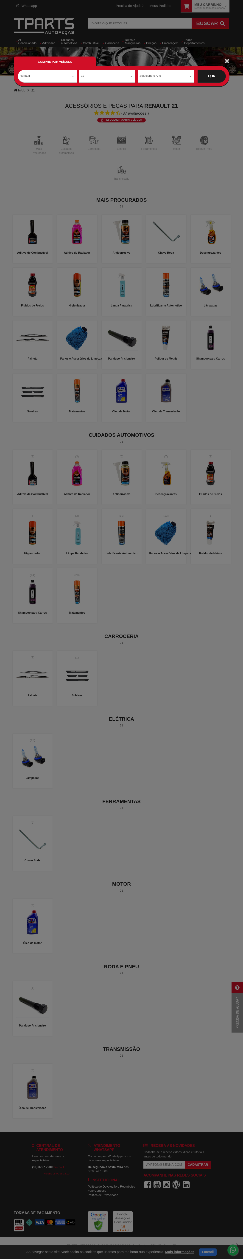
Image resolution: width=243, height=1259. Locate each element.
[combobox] (47, 76)
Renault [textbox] (25, 76)
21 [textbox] (82, 76)
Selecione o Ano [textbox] (150, 76)
